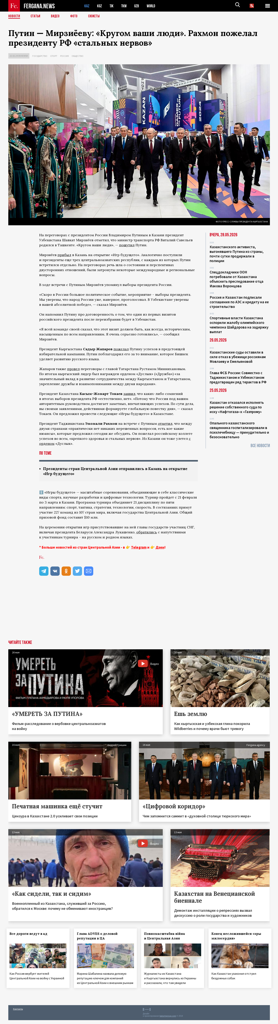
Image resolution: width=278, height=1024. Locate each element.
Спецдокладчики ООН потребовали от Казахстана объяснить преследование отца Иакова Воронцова (236, 279)
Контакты (18, 1012)
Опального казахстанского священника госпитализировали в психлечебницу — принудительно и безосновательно (239, 430)
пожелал (121, 349)
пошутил (127, 245)
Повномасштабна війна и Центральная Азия (166, 936)
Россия (64, 55)
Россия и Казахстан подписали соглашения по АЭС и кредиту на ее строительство (239, 302)
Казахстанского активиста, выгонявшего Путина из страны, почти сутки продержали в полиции (237, 254)
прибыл (64, 255)
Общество (77, 55)
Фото (75, 16)
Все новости (260, 445)
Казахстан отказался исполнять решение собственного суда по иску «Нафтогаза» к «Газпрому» (237, 407)
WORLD (152, 5)
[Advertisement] (139, 612)
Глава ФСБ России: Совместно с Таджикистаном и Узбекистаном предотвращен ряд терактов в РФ (238, 377)
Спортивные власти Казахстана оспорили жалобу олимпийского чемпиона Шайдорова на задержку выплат (239, 325)
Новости (14, 16)
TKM (124, 5)
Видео (56, 16)
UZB (137, 5)
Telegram (139, 547)
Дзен (160, 547)
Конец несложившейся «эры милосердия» (238, 936)
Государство (39, 55)
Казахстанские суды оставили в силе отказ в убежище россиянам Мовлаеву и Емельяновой (238, 357)
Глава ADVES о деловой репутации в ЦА (98, 936)
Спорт (53, 55)
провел (73, 369)
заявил (129, 393)
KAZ (86, 5)
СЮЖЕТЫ (96, 16)
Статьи (36, 16)
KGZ (99, 5)
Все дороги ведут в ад (30, 934)
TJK (112, 5)
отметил (165, 423)
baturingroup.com (167, 1020)
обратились (146, 532)
